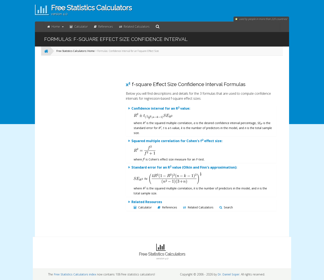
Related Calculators (198, 207)
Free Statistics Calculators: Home (75, 51)
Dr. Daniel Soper (228, 274)
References (167, 207)
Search (226, 207)
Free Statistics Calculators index (75, 274)
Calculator (143, 207)
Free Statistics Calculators (162, 255)
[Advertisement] (89, 121)
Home (55, 27)
